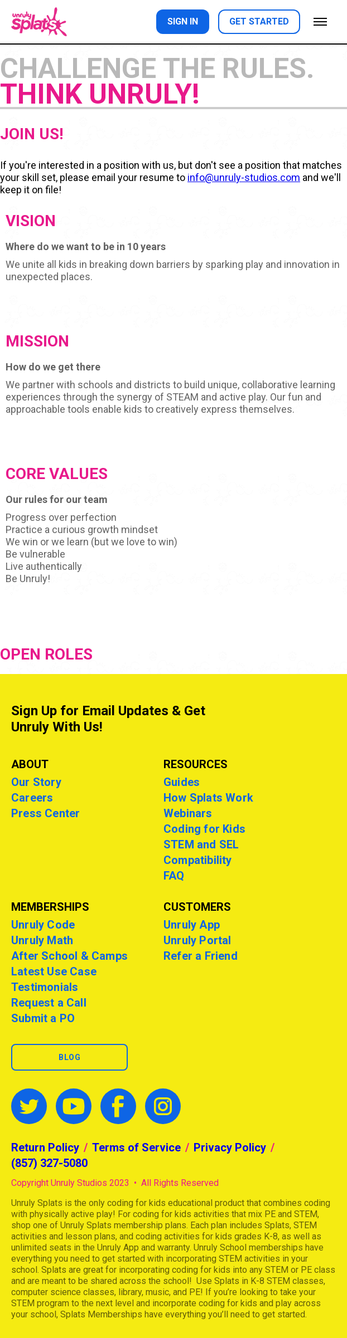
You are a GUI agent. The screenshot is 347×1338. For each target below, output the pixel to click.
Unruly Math (42, 940)
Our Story (36, 782)
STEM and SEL (201, 844)
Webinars (188, 813)
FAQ (174, 875)
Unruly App (191, 924)
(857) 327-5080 (49, 1163)
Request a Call (48, 1002)
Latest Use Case (54, 971)
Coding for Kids (204, 829)
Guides (181, 782)
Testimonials (44, 987)
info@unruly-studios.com (243, 177)
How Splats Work (208, 797)
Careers (32, 797)
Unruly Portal (197, 940)
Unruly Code (43, 924)
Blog (69, 1057)
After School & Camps (69, 956)
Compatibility (197, 860)
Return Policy (45, 1147)
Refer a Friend (200, 956)
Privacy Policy (230, 1147)
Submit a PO (43, 1018)
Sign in (182, 21)
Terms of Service (136, 1147)
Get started (259, 21)
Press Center (45, 813)
